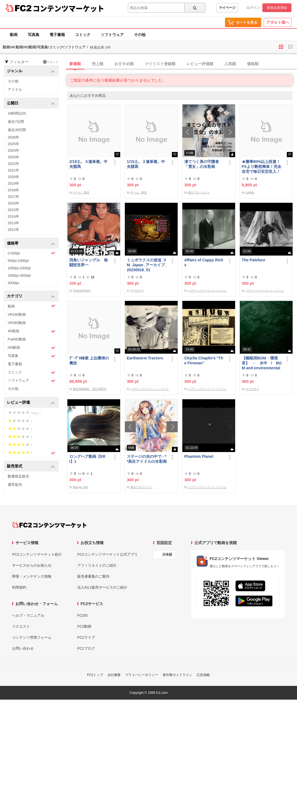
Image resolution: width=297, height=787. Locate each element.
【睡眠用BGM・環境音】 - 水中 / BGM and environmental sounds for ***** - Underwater (262, 363)
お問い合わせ (23, 648)
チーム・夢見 (81, 192)
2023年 (13, 157)
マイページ (227, 8)
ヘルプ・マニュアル (28, 615)
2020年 (13, 177)
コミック (82, 34)
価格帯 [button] (31, 243)
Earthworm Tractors (145, 358)
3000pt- (14, 283)
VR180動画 (17, 314)
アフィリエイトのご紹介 (97, 565)
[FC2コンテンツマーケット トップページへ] (49, 525)
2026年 (13, 137)
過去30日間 (17, 130)
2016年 (13, 203)
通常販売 (15, 485)
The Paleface (253, 260)
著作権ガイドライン (177, 675)
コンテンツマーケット (68, 8)
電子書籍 (57, 34)
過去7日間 (16, 122)
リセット (50, 62)
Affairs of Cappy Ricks (203, 262)
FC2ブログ (86, 648)
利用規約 (19, 587)
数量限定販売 (18, 476)
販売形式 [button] (31, 466)
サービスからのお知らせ (31, 565)
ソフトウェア (112, 34)
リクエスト (21, 626)
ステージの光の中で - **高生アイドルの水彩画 (147, 459)
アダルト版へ (277, 22)
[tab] (182, 64)
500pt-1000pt (18, 261)
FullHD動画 (17, 339)
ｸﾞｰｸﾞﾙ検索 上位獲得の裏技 (89, 360)
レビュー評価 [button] (31, 402)
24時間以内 (17, 113)
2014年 (13, 216)
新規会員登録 (277, 8)
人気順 (230, 64)
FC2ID (82, 615)
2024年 (13, 150)
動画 (14, 34)
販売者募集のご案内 (93, 576)
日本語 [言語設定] (167, 554)
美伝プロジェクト (199, 192)
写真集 (33, 34)
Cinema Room (81, 290)
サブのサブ (137, 290)
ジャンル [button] (31, 71)
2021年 (13, 170)
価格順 (252, 64)
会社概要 (114, 675)
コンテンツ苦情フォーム (31, 637)
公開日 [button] (31, 103)
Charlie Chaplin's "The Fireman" (203, 360)
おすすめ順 (124, 64)
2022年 (13, 164)
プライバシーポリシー (141, 675)
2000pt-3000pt (19, 275)
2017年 (13, 197)
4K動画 (31, 331)
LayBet (249, 192)
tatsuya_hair (80, 487)
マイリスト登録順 (160, 64)
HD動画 (31, 347)
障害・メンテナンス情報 (31, 576)
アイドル (15, 89)
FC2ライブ (86, 637)
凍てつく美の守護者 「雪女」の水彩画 (201, 164)
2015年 (13, 210)
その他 (139, 34)
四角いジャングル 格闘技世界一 (88, 262)
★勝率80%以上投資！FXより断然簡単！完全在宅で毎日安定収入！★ (261, 166)
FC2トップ (95, 675)
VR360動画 (17, 323)
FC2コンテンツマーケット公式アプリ (107, 554)
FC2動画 (84, 626)
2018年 (13, 190)
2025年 (13, 144)
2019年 (13, 183)
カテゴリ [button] (31, 296)
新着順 (75, 64)
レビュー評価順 (199, 64)
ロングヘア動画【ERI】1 (87, 459)
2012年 (13, 230)
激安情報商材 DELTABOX (89, 388)
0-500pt (31, 253)
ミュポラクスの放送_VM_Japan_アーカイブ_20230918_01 (147, 265)
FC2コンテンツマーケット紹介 (37, 554)
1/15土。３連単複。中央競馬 (146, 164)
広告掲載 (203, 675)
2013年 (13, 223)
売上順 (97, 64)
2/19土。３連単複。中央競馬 (88, 164)
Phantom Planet (198, 456)
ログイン (253, 8)
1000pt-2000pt (19, 268)
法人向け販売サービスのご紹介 (102, 587)
